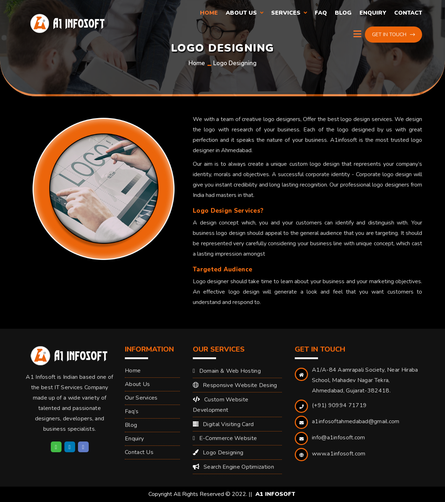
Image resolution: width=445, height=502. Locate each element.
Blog (343, 13)
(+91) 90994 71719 (339, 405)
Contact (408, 13)
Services (285, 13)
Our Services (141, 398)
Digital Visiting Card (228, 424)
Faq (321, 13)
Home (209, 13)
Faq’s (132, 411)
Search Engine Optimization (239, 467)
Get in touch (393, 34)
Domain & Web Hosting (230, 371)
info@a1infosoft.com (338, 437)
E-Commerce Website (228, 438)
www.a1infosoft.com (338, 454)
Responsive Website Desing (240, 385)
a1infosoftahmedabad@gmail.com (356, 421)
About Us (241, 13)
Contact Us (139, 452)
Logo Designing (223, 453)
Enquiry (373, 13)
